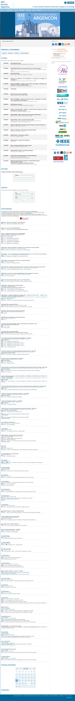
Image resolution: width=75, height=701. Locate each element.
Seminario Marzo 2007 (5, 469)
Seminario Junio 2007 (5, 468)
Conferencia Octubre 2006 (6, 482)
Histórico (17, 53)
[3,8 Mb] (3, 300)
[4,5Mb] (3, 449)
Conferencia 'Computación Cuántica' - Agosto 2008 (11, 401)
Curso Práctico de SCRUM (6, 429)
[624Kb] (3, 483)
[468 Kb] (3, 440)
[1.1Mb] (3, 506)
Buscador (10, 53)
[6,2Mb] (3, 462)
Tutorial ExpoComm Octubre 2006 (7, 505)
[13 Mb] (3, 370)
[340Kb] (3, 565)
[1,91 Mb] (3, 345)
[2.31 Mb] (3, 619)
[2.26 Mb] (3, 389)
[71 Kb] (3, 610)
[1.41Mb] (3, 580)
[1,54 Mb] (3, 327)
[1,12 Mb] (3, 413)
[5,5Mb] (3, 477)
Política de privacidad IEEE (58, 161)
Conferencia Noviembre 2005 (6, 579)
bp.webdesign (68, 697)
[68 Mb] (3, 256)
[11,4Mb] (8, 462)
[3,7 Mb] (3, 333)
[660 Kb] (3, 431)
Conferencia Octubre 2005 (6, 592)
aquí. (13, 627)
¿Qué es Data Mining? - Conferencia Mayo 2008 (10, 423)
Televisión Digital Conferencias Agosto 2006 (9, 517)
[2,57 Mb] (3, 341)
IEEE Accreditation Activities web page (8, 573)
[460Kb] (3, 566)
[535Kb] (3, 456)
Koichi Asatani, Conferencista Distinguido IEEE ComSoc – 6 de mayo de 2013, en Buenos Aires (19, 267)
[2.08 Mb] (3, 636)
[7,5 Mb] (3, 354)
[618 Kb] (3, 438)
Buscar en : (8, 41)
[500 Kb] (3, 262)
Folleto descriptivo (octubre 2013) (7, 261)
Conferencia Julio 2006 (5, 536)
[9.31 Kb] (3, 608)
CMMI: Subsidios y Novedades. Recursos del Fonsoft (11, 436)
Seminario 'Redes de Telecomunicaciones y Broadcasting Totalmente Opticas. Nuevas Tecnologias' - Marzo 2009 (22, 368)
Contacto (39, 10)
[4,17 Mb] (3, 346)
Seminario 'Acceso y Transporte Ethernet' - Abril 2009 (11, 359)
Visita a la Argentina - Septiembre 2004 (8, 618)
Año (16, 196)
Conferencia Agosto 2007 (6, 454)
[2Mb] (3, 491)
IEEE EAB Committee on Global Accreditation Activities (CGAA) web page (15, 574)
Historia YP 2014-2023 (62, 86)
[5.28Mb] (3, 525)
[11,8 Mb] (3, 281)
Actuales (4, 53)
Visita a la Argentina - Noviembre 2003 (8, 658)
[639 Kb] (3, 240)
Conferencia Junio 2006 (5, 543)
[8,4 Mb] (3, 275)
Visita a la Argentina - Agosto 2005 (7, 609)
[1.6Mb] (3, 538)
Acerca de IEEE (9, 10)
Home (2, 10)
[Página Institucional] (5, 633)
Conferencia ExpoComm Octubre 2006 (8, 496)
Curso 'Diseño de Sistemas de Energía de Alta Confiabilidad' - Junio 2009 (15, 338)
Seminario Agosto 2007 (5, 461)
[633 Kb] (3, 238)
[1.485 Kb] (4, 593)
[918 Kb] (3, 344)
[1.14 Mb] (3, 404)
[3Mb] (3, 544)
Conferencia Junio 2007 (5, 475)
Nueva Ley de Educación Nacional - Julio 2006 (10, 530)
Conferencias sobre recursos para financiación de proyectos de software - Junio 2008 (17, 409)
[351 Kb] (3, 417)
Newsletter (28, 10)
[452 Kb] (3, 601)
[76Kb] (3, 531)
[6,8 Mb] (3, 306)
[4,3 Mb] (3, 361)
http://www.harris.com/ (5, 463)
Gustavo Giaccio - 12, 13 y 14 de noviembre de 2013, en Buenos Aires (14, 254)
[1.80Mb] (8, 544)
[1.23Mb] (3, 551)
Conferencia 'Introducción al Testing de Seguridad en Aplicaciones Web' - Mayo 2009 (17, 351)
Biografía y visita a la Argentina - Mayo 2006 (9, 564)
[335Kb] (3, 498)
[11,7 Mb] (3, 289)
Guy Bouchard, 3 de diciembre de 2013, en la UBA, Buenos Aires (13, 248)
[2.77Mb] (3, 519)
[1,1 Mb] (3, 269)
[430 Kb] (3, 229)
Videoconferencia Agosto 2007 (7, 448)
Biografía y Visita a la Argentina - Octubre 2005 (10, 598)
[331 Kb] (3, 319)
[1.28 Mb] (3, 659)
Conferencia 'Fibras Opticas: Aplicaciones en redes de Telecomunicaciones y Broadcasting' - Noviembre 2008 (22, 387)
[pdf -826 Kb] (4, 600)
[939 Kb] (3, 612)
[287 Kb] (3, 587)
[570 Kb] (3, 411)
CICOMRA (8, 627)
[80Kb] (3, 557)
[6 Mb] (3, 249)
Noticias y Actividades (19, 10)
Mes (16, 193)
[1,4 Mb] (3, 363)
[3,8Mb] (3, 470)
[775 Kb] (3, 621)
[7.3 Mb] (3, 396)
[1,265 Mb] (4, 313)
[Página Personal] (4, 617)
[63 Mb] (3, 223)
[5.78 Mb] (4, 381)
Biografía (3, 447)
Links (34, 10)
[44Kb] (3, 572)
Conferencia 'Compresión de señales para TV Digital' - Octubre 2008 (14, 394)
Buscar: (17, 175)
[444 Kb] (3, 602)
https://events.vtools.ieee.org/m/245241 (8, 235)
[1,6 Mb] (3, 290)
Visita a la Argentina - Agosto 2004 (7, 634)
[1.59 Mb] (3, 652)
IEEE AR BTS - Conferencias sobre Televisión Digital (11, 288)
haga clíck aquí (63, 57)
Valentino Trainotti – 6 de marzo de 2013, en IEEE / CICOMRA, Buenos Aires (16, 274)
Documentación (24, 53)
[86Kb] (3, 512)
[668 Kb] (3, 424)
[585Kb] (3, 485)
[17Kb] (3, 500)
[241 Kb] (3, 241)
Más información (4, 637)
